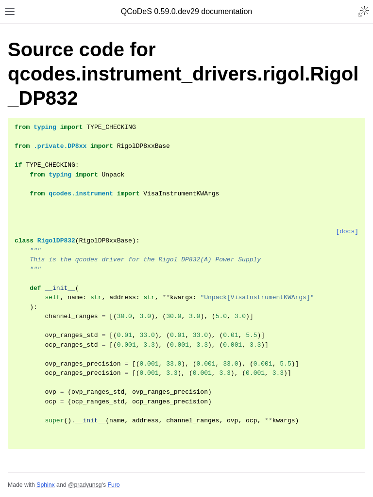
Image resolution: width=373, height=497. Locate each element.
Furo (113, 484)
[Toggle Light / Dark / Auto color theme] (363, 11)
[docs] (347, 231)
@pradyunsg (85, 484)
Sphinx (45, 484)
